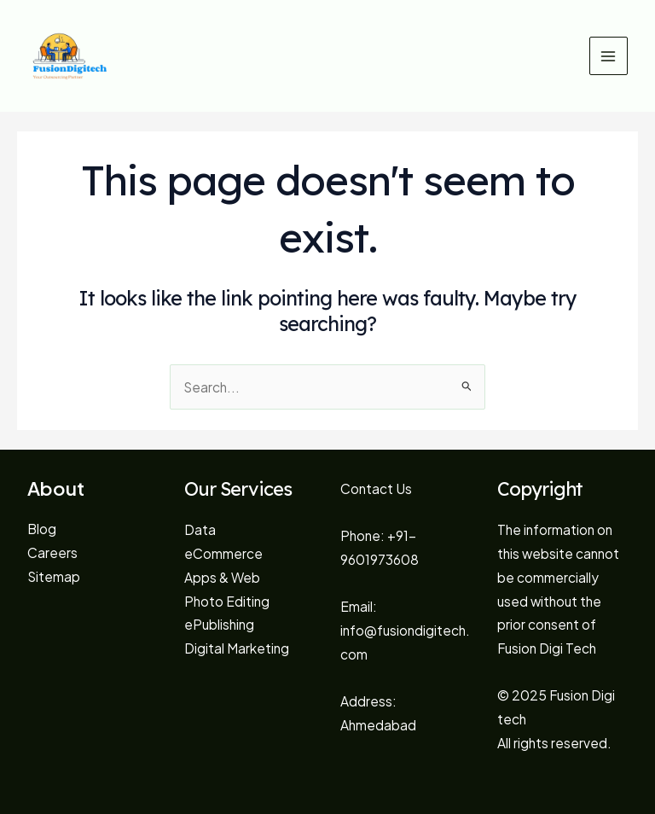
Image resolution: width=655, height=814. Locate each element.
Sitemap (53, 576)
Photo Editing (227, 601)
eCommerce (223, 553)
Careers (52, 552)
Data (200, 529)
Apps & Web (222, 577)
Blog (41, 528)
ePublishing (219, 624)
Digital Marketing (236, 648)
